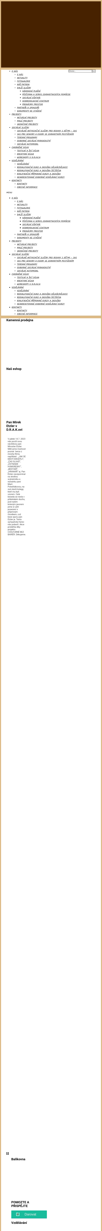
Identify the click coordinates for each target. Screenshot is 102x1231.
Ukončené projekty (27, 124)
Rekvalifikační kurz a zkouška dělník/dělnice (42, 167)
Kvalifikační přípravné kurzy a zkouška (39, 174)
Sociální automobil (27, 144)
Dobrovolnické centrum (35, 101)
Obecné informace (27, 187)
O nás (15, 71)
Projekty (16, 114)
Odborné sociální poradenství (34, 141)
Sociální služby (20, 127)
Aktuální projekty (27, 117)
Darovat (30, 1214)
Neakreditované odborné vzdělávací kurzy (41, 177)
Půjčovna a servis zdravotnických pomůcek (46, 94)
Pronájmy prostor (32, 104)
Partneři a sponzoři (28, 107)
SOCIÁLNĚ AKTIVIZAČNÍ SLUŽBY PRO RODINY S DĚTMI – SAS (47, 131)
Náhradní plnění (31, 91)
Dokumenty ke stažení (29, 111)
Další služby (24, 88)
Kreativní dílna (25, 154)
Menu (9, 192)
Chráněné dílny (20, 147)
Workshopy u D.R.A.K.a (28, 157)
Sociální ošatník (31, 97)
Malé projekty (25, 121)
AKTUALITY (22, 78)
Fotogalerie (23, 81)
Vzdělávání (18, 160)
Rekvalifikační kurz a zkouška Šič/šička (39, 170)
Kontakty (17, 180)
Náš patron (23, 84)
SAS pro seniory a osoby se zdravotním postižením (45, 134)
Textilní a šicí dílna (28, 150)
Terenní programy (27, 137)
